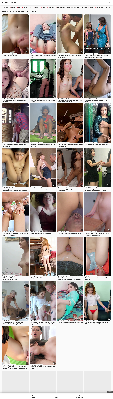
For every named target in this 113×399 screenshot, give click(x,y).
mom (44, 7)
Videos (56, 397)
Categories (70, 397)
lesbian (13, 7)
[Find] (109, 3)
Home (43, 397)
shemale (84, 7)
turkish (6, 7)
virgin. (108, 7)
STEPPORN (10, 2)
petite (91, 7)
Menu (109, 391)
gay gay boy (99, 7)
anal (19, 7)
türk (31, 7)
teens (25, 7)
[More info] (27, 52)
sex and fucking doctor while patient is (68, 7)
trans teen (51, 7)
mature (37, 7)
